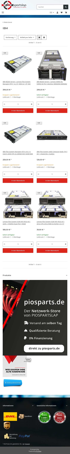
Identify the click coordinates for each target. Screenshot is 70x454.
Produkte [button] (7, 275)
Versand (27, 444)
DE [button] (51, 12)
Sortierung (10, 37)
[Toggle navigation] (3, 11)
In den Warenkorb (18, 111)
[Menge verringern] (4, 104)
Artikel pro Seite (26, 37)
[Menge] (18, 104)
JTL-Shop (38, 451)
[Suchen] (50, 7)
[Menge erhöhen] (31, 104)
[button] (57, 12)
